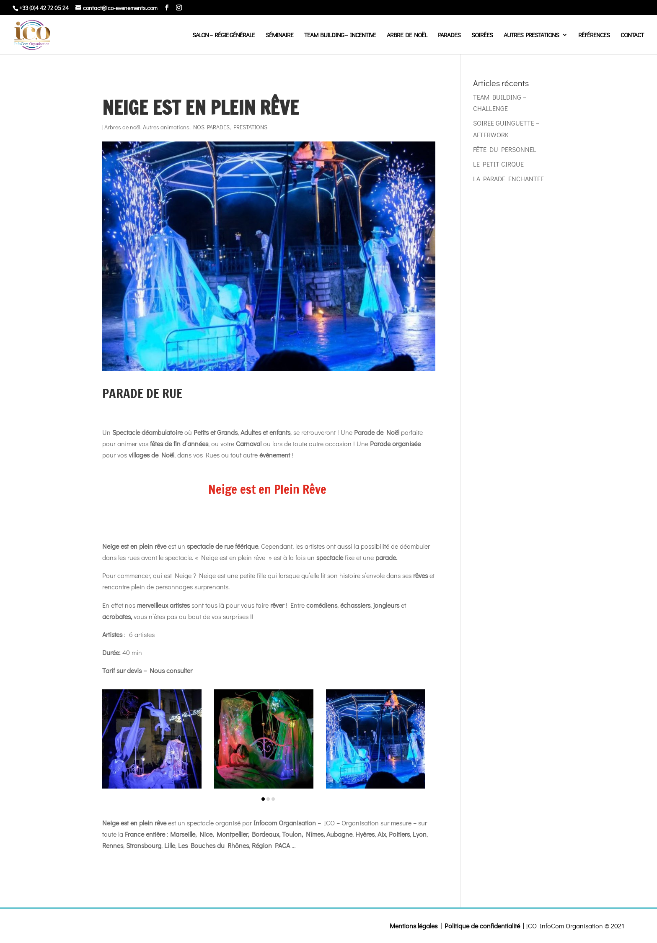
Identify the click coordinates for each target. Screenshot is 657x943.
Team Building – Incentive (340, 35)
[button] (263, 799)
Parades (449, 35)
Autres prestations (531, 35)
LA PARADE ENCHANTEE (508, 178)
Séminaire (279, 35)
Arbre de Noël (407, 35)
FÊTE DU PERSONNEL (504, 149)
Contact (632, 35)
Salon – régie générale (223, 35)
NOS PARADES (211, 127)
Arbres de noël (122, 127)
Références (594, 35)
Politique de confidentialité (482, 925)
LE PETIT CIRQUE (498, 163)
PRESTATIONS (250, 127)
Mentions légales (413, 925)
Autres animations (166, 127)
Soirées (482, 35)
